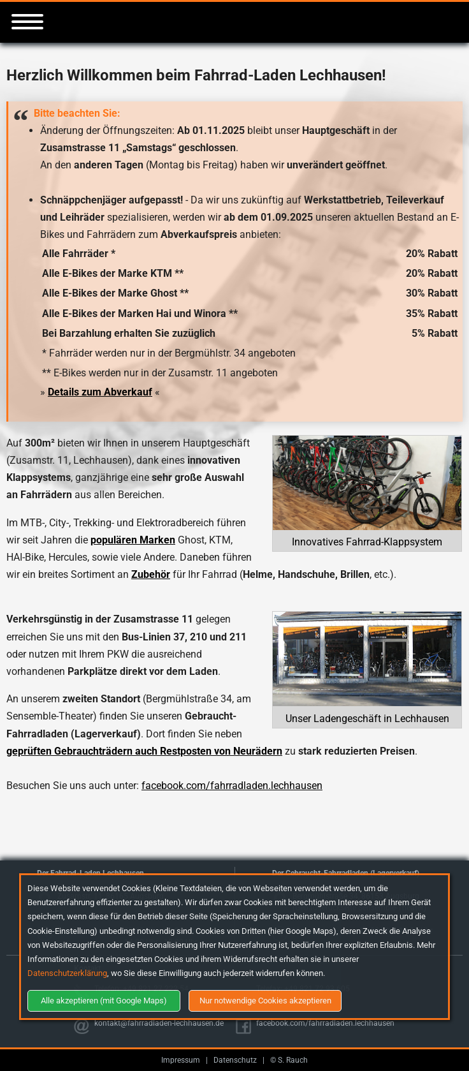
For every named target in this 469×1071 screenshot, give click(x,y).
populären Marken (132, 540)
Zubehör (150, 574)
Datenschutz (235, 1060)
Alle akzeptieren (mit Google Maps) (104, 1000)
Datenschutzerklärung (67, 973)
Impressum (180, 1060)
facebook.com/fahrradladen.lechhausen (231, 785)
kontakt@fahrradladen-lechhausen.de (159, 1023)
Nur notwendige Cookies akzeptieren (265, 1000)
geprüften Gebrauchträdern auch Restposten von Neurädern (144, 751)
